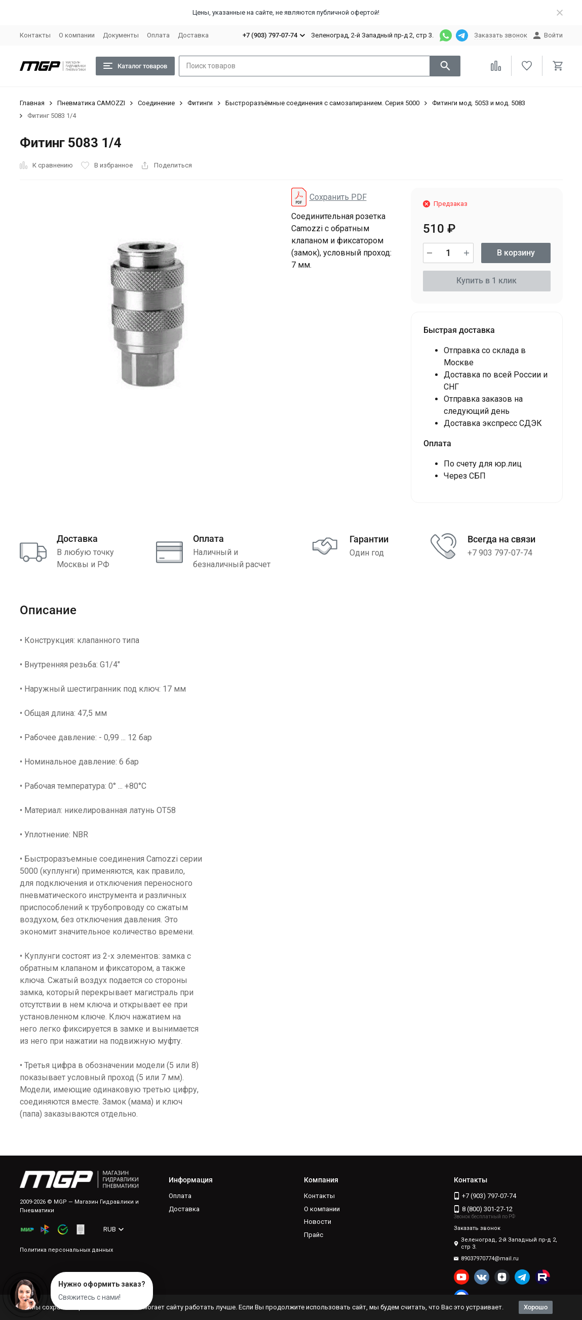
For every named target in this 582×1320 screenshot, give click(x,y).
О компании (77, 35)
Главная (32, 103)
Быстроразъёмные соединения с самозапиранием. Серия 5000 (322, 103)
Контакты (35, 35)
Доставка (193, 35)
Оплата (158, 35)
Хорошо (536, 1307)
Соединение (156, 103)
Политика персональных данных (66, 1250)
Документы (121, 35)
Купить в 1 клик (486, 280)
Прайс (313, 1235)
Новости (317, 1221)
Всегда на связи (501, 539)
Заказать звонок (500, 35)
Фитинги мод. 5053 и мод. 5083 (478, 103)
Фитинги (200, 103)
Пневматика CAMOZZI (91, 103)
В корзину (516, 253)
